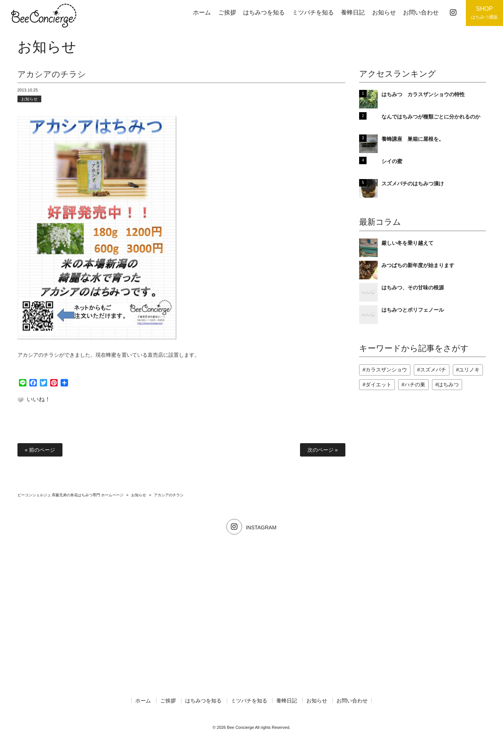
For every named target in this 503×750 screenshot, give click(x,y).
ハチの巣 (414, 384)
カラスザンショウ (386, 370)
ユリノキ (469, 370)
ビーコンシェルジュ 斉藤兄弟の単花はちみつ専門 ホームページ (70, 495)
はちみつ (448, 384)
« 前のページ (40, 450)
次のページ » (322, 450)
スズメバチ (433, 370)
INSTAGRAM (251, 527)
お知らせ (29, 102)
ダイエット (378, 384)
